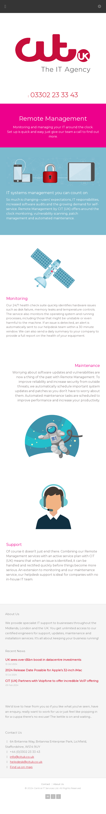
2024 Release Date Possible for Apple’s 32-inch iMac (43, 670)
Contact (45, 784)
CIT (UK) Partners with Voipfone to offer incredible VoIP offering (51, 681)
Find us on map (21, 767)
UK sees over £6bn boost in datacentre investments (43, 660)
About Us (58, 784)
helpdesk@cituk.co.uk (26, 762)
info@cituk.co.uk (22, 757)
